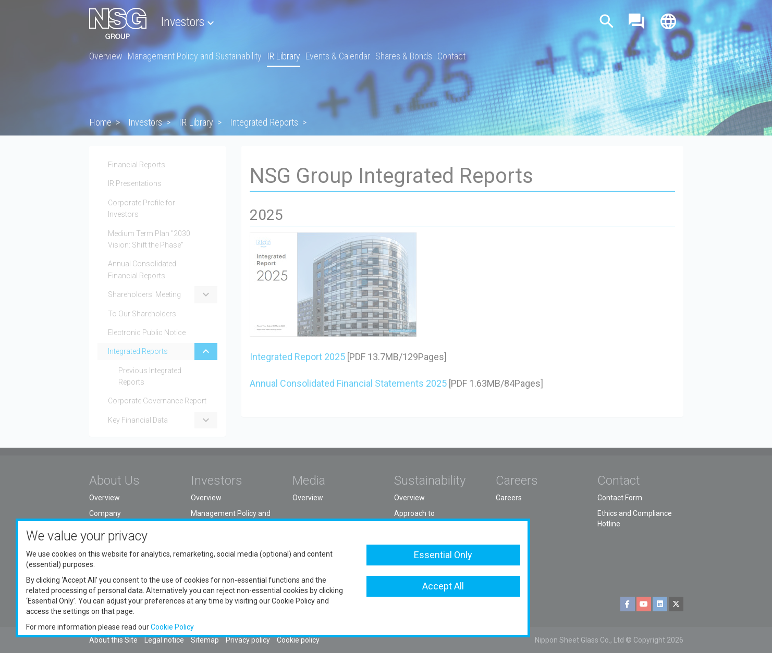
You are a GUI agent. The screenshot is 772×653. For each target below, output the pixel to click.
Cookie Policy (172, 627)
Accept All (443, 586)
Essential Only (443, 554)
